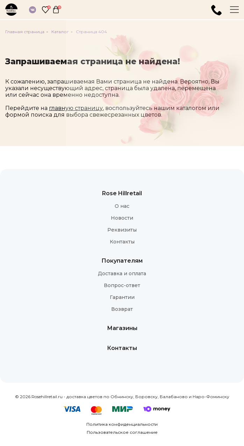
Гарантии (122, 297)
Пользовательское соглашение (122, 432)
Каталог (60, 31)
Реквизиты (122, 230)
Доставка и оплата (122, 273)
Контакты (122, 242)
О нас (122, 206)
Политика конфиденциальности (122, 424)
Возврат (122, 309)
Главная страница (24, 31)
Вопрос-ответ (122, 285)
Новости (122, 218)
